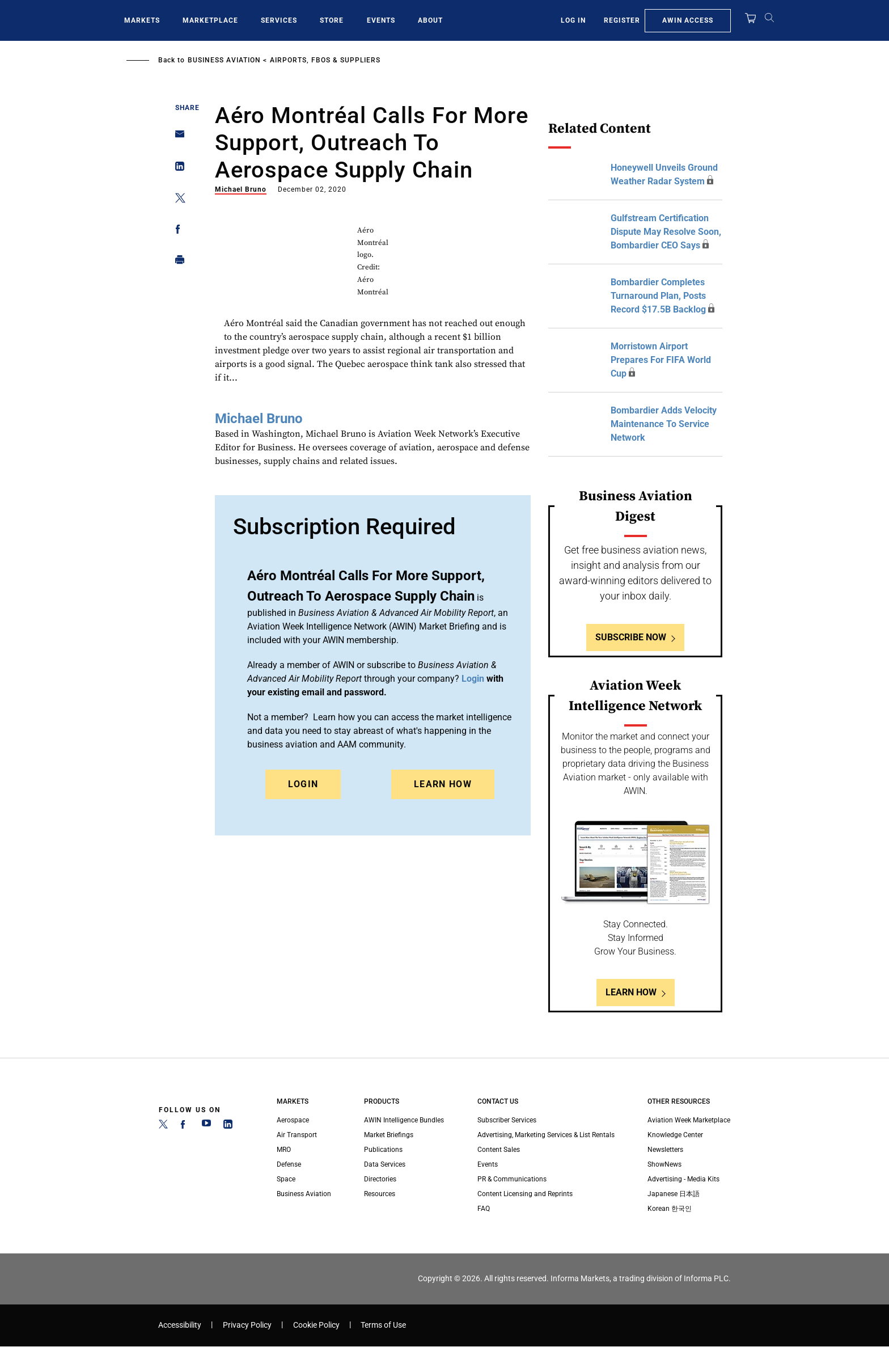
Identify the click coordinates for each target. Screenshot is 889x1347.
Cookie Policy (316, 1325)
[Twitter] (163, 1126)
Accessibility (179, 1325)
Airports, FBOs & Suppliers (325, 60)
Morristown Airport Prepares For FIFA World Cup (661, 360)
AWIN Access (687, 20)
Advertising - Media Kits (683, 1179)
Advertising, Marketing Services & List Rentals (546, 1135)
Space (286, 1179)
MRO (284, 1150)
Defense (289, 1164)
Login (303, 784)
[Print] (176, 262)
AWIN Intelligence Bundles (404, 1120)
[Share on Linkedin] (176, 169)
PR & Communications (512, 1179)
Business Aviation (224, 60)
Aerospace (293, 1120)
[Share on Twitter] (176, 200)
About (430, 20)
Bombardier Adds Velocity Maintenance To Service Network (664, 424)
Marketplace (210, 20)
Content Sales (498, 1150)
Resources (379, 1194)
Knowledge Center (675, 1135)
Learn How (443, 784)
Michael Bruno (240, 189)
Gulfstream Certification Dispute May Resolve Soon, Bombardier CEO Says (666, 232)
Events (381, 20)
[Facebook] (184, 1126)
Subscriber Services (506, 1120)
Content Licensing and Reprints (525, 1194)
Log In (573, 20)
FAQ (483, 1209)
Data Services (384, 1164)
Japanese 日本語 (673, 1194)
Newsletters (665, 1150)
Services (279, 20)
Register (622, 20)
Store (332, 20)
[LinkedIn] (227, 1126)
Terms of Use (383, 1325)
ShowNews (664, 1164)
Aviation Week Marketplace (688, 1120)
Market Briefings (388, 1135)
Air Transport (297, 1135)
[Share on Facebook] (176, 231)
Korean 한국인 (669, 1209)
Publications (383, 1150)
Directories (380, 1179)
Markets (142, 20)
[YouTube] (206, 1126)
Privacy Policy (247, 1325)
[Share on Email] (176, 137)
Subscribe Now (630, 637)
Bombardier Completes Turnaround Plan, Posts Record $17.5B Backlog (658, 296)
